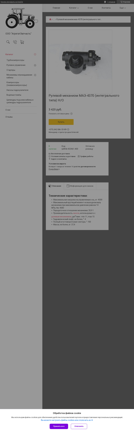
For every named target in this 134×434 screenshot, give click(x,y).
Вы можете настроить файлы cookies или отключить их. (66, 420)
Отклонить (79, 426)
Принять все (59, 426)
